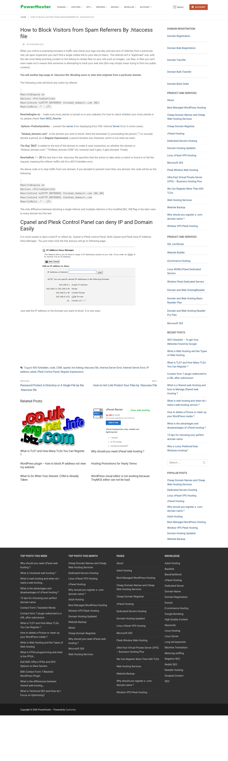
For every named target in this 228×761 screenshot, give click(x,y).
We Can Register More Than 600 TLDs (185, 190)
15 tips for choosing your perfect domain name (185, 437)
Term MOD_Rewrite (50, 118)
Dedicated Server (174, 585)
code (52, 367)
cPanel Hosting (175, 133)
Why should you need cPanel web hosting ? (117, 451)
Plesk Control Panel (49, 371)
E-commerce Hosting (176, 608)
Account (199, 7)
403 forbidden (40, 367)
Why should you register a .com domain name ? (184, 216)
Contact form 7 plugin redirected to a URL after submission (186, 375)
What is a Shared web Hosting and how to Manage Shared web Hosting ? (186, 389)
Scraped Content (174, 675)
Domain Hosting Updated (181, 148)
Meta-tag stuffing (174, 653)
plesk (33, 371)
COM (59, 367)
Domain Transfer (176, 59)
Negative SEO (172, 658)
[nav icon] (178, 7)
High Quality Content (176, 619)
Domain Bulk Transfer (179, 71)
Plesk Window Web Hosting (182, 170)
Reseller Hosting (174, 670)
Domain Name (173, 591)
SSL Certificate (175, 244)
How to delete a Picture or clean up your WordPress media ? (186, 414)
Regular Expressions (72, 371)
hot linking (77, 367)
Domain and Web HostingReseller (186, 290)
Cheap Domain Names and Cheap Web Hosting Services (186, 117)
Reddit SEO (171, 664)
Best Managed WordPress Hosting (186, 107)
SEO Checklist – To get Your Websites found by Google (183, 341)
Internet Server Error (134, 367)
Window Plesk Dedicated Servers (185, 281)
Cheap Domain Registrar (180, 126)
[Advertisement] (88, 338)
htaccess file (35, 44)
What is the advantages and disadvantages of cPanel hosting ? (186, 425)
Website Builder (176, 252)
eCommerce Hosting (178, 260)
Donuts (169, 602)
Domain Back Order (178, 83)
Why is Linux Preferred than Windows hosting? (182, 448)
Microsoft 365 (175, 162)
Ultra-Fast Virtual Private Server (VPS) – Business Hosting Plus (184, 179)
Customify (71, 709)
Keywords (170, 625)
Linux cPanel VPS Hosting (181, 155)
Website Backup (176, 207)
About (170, 100)
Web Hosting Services (179, 200)
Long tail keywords (175, 641)
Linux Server (171, 636)
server (69, 126)
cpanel (66, 367)
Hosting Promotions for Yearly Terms (114, 463)
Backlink (169, 568)
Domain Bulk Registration (181, 48)
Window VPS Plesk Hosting (182, 226)
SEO (167, 681)
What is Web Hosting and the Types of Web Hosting (187, 353)
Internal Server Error (111, 367)
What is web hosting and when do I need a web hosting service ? (186, 402)
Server (116, 126)
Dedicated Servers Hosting (182, 140)
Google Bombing (174, 613)
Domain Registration (178, 36)
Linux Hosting (172, 630)
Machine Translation (176, 647)
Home (23, 17)
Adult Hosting (124, 570)
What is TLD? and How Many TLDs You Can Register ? (186, 364)
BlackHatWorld (173, 574)
